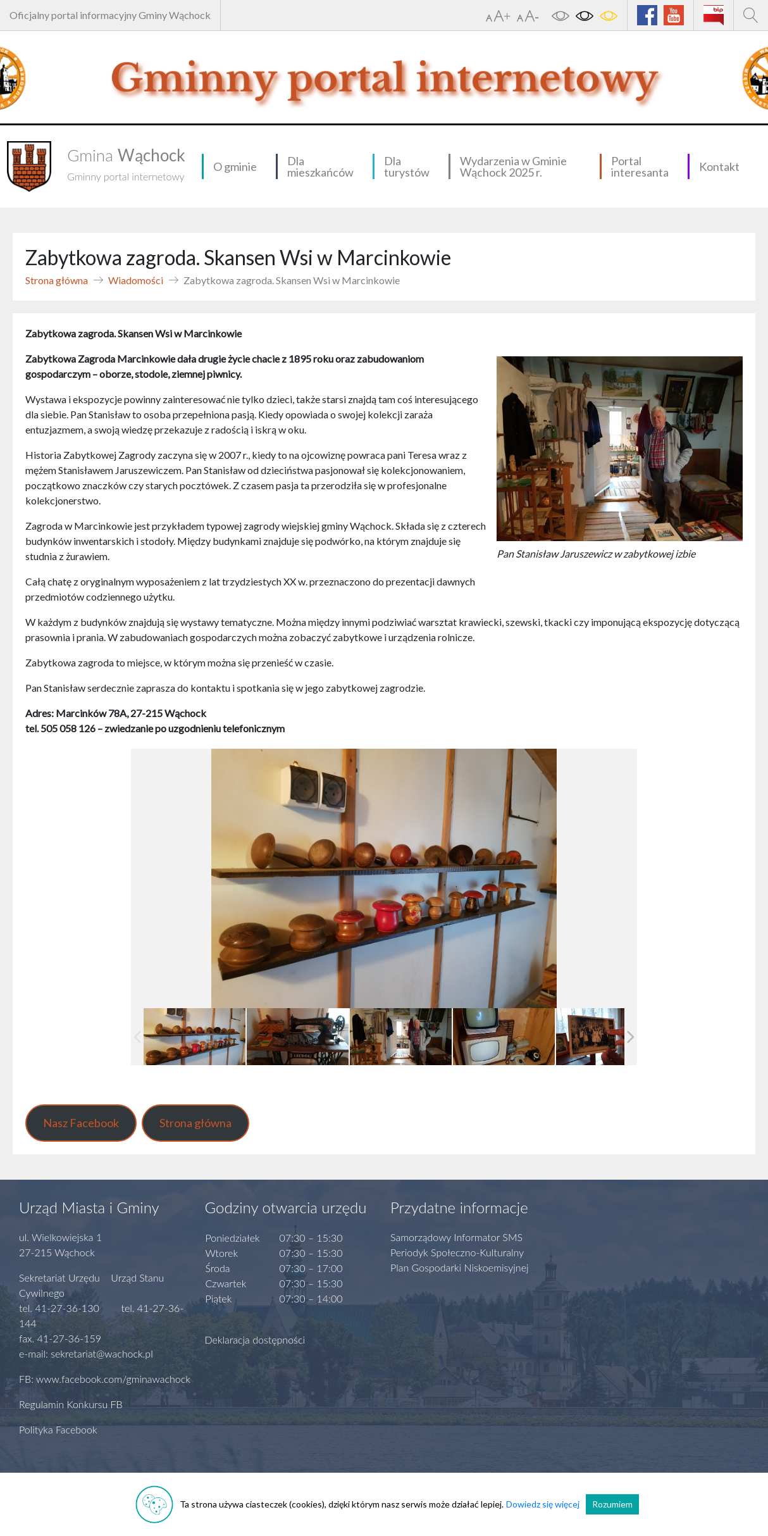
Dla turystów (407, 166)
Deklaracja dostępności (255, 1339)
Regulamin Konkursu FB (71, 1404)
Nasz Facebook (81, 1123)
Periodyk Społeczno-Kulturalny (457, 1252)
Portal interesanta (640, 166)
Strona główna (56, 280)
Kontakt (719, 166)
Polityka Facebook (58, 1429)
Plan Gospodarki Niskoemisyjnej (459, 1267)
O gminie (235, 166)
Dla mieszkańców (320, 166)
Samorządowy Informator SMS (456, 1237)
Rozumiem (612, 1504)
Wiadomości (135, 280)
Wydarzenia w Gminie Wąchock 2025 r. (513, 166)
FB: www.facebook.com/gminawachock (104, 1379)
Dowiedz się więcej (542, 1504)
